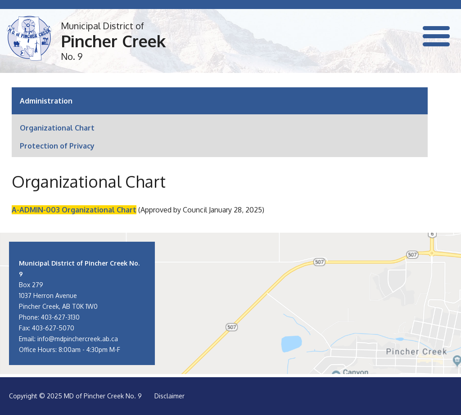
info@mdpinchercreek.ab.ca (77, 339)
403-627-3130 (60, 317)
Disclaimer (169, 396)
